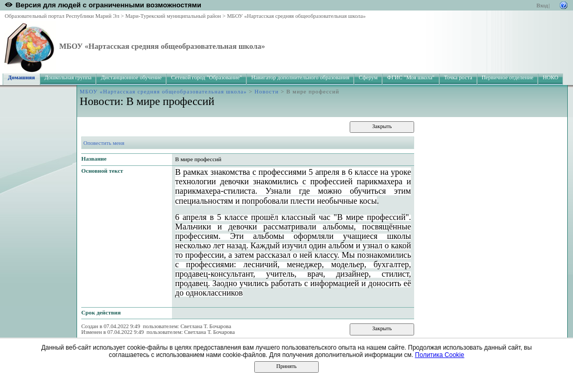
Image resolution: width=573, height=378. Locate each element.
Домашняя (21, 77)
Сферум (368, 77)
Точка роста (458, 77)
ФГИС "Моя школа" (411, 77)
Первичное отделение (507, 77)
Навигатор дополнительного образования (300, 77)
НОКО (550, 77)
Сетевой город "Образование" (206, 77)
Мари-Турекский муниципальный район (173, 16)
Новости (267, 91)
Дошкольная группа (68, 77)
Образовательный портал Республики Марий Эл (62, 16)
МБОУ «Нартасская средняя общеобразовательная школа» (296, 16)
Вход (542, 5)
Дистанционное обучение (131, 77)
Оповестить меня (103, 143)
